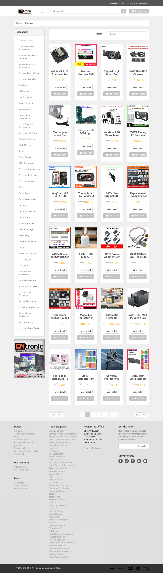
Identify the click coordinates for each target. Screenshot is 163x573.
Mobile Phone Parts (27, 280)
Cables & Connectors (28, 241)
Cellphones (24, 265)
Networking (24, 235)
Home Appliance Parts (29, 328)
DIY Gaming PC (25, 259)
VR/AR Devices (25, 145)
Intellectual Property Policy (26, 453)
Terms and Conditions (24, 436)
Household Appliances (29, 307)
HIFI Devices (24, 91)
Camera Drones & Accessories (27, 48)
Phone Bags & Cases (28, 286)
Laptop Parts (24, 217)
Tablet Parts (24, 193)
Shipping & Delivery (22, 451)
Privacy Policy (20, 433)
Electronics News (22, 491)
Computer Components (29, 169)
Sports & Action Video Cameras (28, 57)
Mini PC (22, 247)
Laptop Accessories (27, 211)
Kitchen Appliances (27, 301)
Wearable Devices (27, 139)
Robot (21, 151)
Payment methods (22, 442)
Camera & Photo (26, 41)
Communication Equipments (26, 293)
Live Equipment (26, 97)
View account (141, 3)
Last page (141, 415)
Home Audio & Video (28, 79)
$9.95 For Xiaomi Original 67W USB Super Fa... (55, 3)
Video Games (25, 109)
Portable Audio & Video (29, 73)
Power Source (25, 157)
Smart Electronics (27, 103)
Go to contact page (92, 451)
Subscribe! (142, 449)
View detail (60, 87)
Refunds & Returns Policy (25, 445)
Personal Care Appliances (25, 314)
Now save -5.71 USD (25, 3)
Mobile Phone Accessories (25, 273)
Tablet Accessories (27, 199)
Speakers (23, 85)
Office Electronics (26, 163)
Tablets (22, 187)
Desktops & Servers (27, 253)
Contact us (114, 3)
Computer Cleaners (27, 181)
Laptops (22, 205)
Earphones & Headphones (24, 116)
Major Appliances (26, 322)
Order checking (127, 3)
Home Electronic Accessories (26, 125)
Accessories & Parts (28, 133)
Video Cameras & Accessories (26, 65)
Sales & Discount (21, 488)
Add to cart (60, 94)
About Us (18, 448)
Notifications (20, 485)
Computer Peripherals (29, 175)
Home (19, 23)
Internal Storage (26, 229)
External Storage (26, 223)
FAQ (16, 439)
